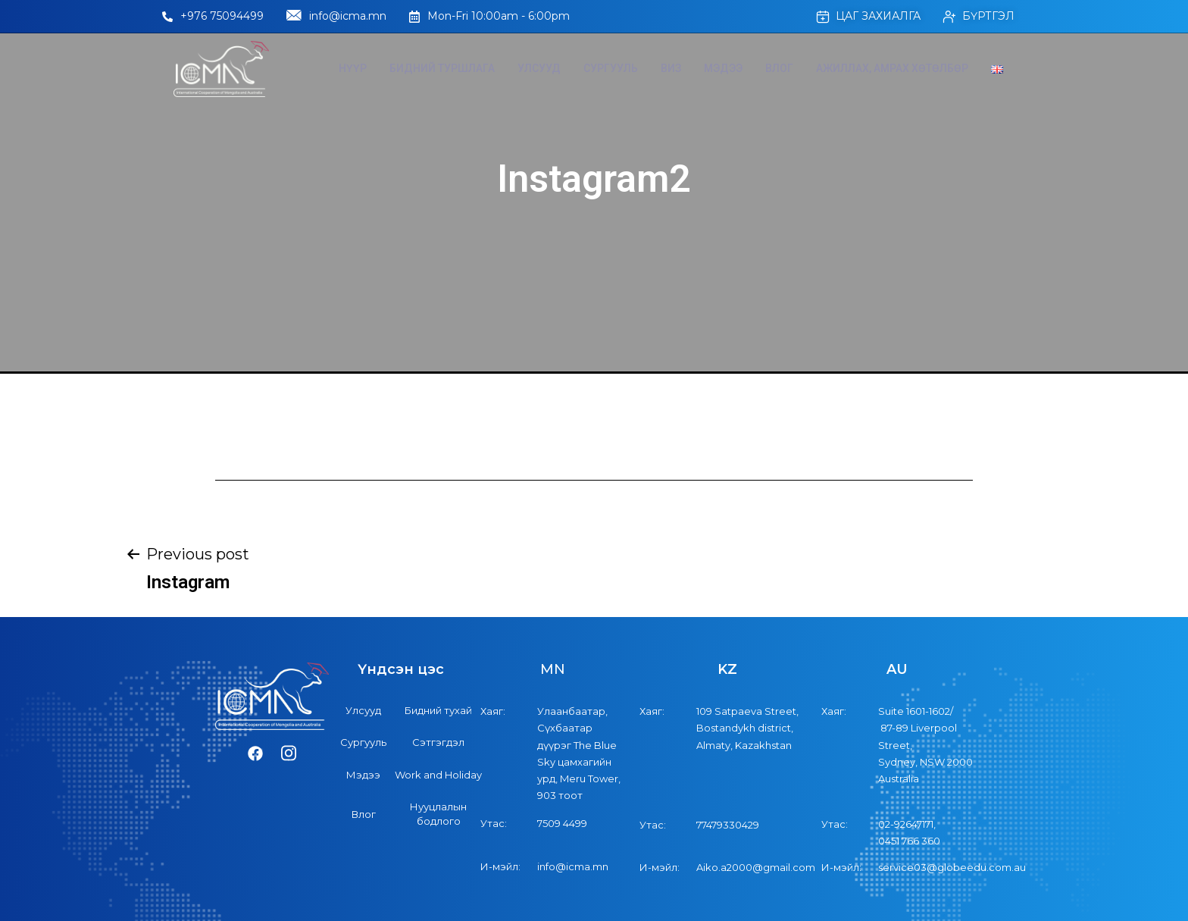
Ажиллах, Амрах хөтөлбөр (892, 68)
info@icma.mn (336, 17)
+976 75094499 (213, 16)
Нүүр (353, 68)
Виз (671, 68)
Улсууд (539, 68)
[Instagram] (288, 754)
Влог (779, 68)
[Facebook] (255, 754)
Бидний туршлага (442, 68)
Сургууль (610, 68)
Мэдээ (723, 68)
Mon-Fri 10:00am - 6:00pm (489, 16)
